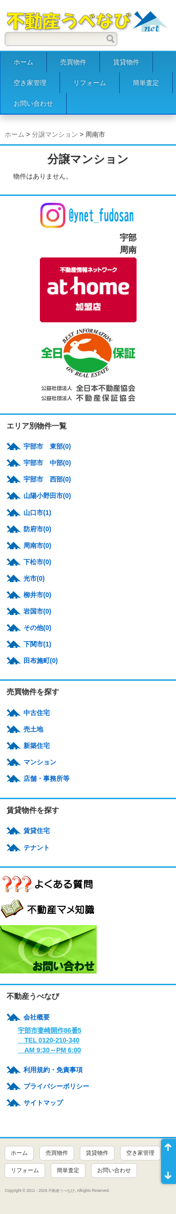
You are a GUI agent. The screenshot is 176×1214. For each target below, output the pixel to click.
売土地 (33, 729)
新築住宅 (36, 745)
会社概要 (36, 1017)
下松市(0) (37, 562)
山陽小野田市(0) (47, 495)
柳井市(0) (37, 595)
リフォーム (89, 82)
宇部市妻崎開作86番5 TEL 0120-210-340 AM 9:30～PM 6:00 (49, 1040)
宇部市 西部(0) (47, 479)
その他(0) (37, 627)
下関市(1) (37, 644)
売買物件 (73, 62)
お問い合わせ (33, 103)
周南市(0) (37, 545)
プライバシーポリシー (56, 1086)
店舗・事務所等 (46, 778)
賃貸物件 (126, 62)
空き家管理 (30, 82)
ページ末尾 (168, 1172)
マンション (39, 762)
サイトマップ (43, 1102)
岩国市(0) (37, 611)
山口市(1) (37, 512)
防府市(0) (37, 529)
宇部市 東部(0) (47, 446)
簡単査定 (146, 82)
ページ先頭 (168, 1150)
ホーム (23, 62)
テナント (36, 847)
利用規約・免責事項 (53, 1070)
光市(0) (34, 578)
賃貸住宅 (36, 830)
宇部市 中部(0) (47, 463)
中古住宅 (36, 712)
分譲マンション (55, 134)
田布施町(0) (40, 660)
